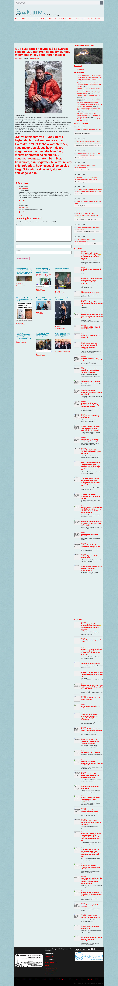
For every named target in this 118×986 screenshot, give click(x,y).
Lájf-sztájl (90, 18)
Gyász (83, 18)
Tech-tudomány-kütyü (60, 18)
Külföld (50, 18)
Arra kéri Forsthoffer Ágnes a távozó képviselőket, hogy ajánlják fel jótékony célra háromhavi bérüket (62, 335)
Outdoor (71, 18)
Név (17, 244)
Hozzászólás (19, 225)
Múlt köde (97, 18)
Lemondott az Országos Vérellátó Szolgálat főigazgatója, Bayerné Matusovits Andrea (42, 335)
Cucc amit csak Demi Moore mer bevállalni (62, 298)
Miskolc (17, 18)
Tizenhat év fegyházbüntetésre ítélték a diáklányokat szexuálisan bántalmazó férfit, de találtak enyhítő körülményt (23, 336)
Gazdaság (43, 18)
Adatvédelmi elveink (50, 974)
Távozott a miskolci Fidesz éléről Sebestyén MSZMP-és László (24, 299)
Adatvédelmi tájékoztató (51, 971)
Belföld (24, 18)
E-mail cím (18, 250)
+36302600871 (49, 956)
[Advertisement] (59, 31)
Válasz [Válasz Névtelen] (20, 204)
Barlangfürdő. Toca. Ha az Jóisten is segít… (62, 269)
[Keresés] (101, 3)
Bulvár (30, 18)
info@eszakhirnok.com (51, 962)
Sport (77, 18)
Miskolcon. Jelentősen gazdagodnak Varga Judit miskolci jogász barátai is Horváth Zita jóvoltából (43, 270)
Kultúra (36, 18)
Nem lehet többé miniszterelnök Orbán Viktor (43, 298)
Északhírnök (30, 11)
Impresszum (48, 965)
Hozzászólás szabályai (51, 968)
